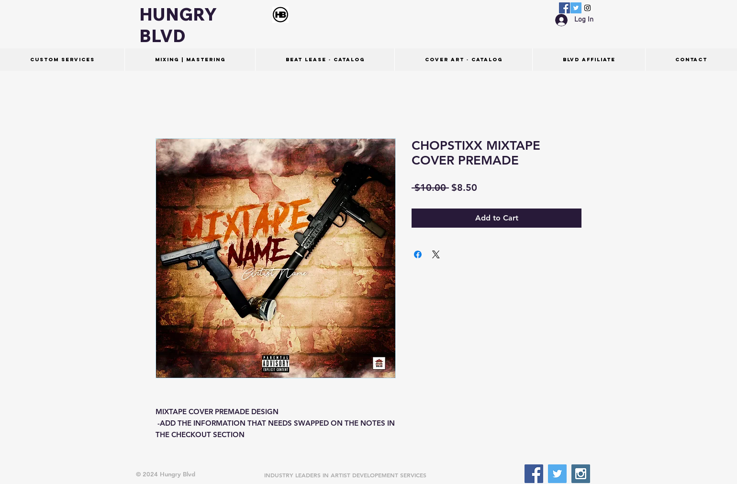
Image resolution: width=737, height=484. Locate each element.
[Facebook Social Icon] (564, 7)
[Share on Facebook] (418, 254)
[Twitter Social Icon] (575, 7)
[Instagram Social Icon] (587, 7)
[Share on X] (436, 254)
